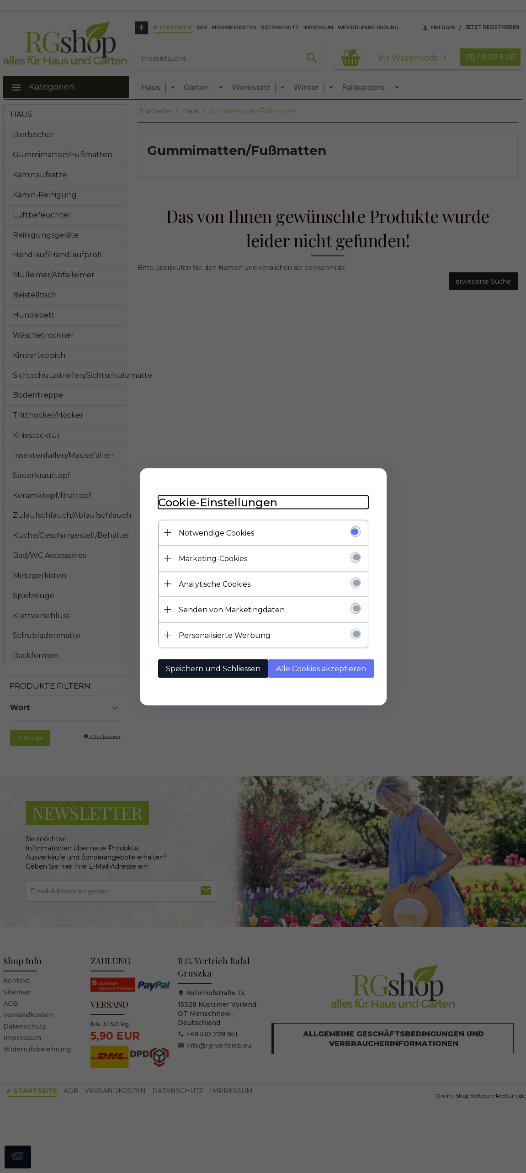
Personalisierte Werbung (225, 635)
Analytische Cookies (214, 583)
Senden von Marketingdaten (232, 609)
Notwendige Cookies (216, 532)
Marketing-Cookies (213, 558)
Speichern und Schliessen (213, 668)
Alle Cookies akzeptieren (321, 668)
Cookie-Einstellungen (217, 502)
